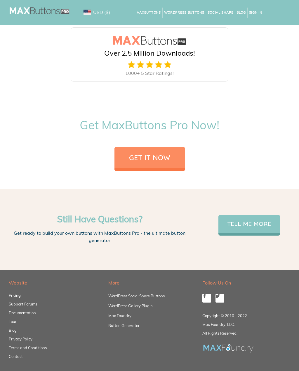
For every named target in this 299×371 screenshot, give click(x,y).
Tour (13, 321)
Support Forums (23, 304)
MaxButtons (149, 12)
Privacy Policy (20, 339)
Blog (241, 12)
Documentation (22, 312)
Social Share (220, 12)
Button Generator (124, 325)
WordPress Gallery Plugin (130, 305)
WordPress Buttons (184, 12)
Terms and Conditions (28, 347)
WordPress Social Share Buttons (136, 296)
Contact (16, 356)
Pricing (15, 295)
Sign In (255, 12)
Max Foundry (119, 315)
